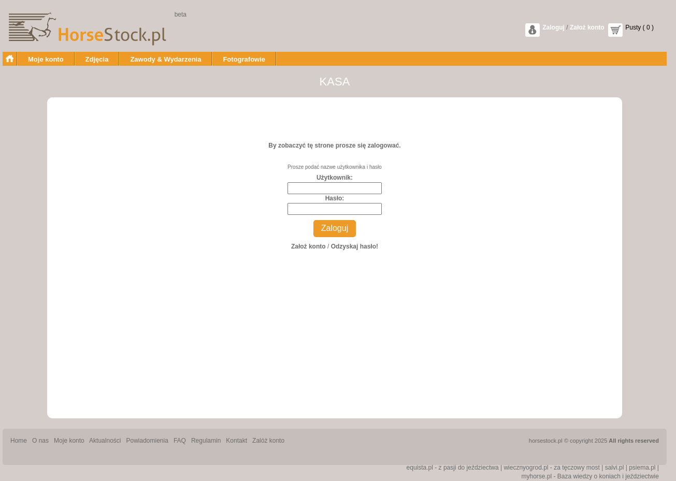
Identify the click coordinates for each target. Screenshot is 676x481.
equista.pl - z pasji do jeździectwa (453, 467)
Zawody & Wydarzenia (165, 59)
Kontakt (236, 440)
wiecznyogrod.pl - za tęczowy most (551, 467)
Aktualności (105, 440)
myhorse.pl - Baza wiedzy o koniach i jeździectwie (589, 476)
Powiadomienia (147, 440)
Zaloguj (553, 27)
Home (18, 440)
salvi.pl (614, 467)
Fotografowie (244, 59)
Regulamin (206, 440)
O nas (40, 440)
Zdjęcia (97, 59)
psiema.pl (642, 467)
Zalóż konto (268, 440)
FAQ (180, 440)
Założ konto (587, 27)
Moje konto (46, 59)
